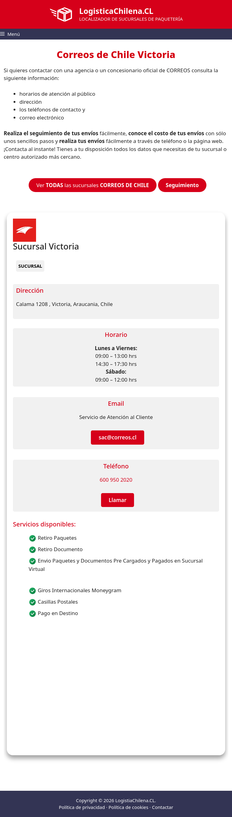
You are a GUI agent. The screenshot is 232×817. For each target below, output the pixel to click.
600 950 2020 (116, 479)
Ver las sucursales (92, 185)
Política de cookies (128, 807)
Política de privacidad (82, 807)
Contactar (162, 807)
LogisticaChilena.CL (116, 11)
